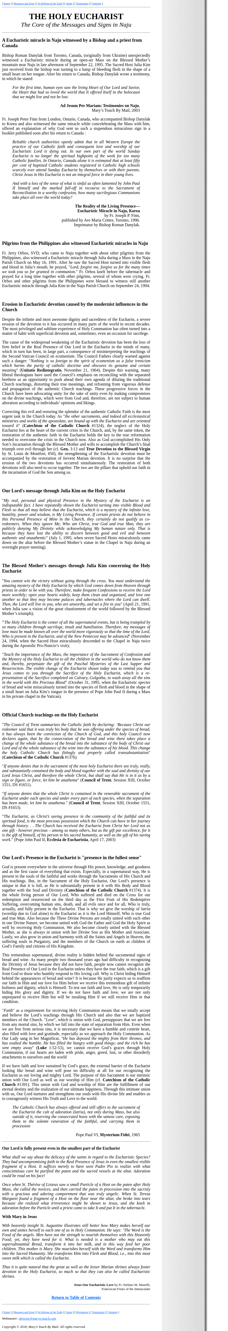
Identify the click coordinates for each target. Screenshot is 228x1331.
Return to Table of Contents (76, 1297)
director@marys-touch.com (37, 1318)
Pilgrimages (82, 1312)
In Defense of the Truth (50, 3)
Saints (69, 3)
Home (7, 3)
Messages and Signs (23, 3)
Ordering (97, 3)
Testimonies (82, 3)
